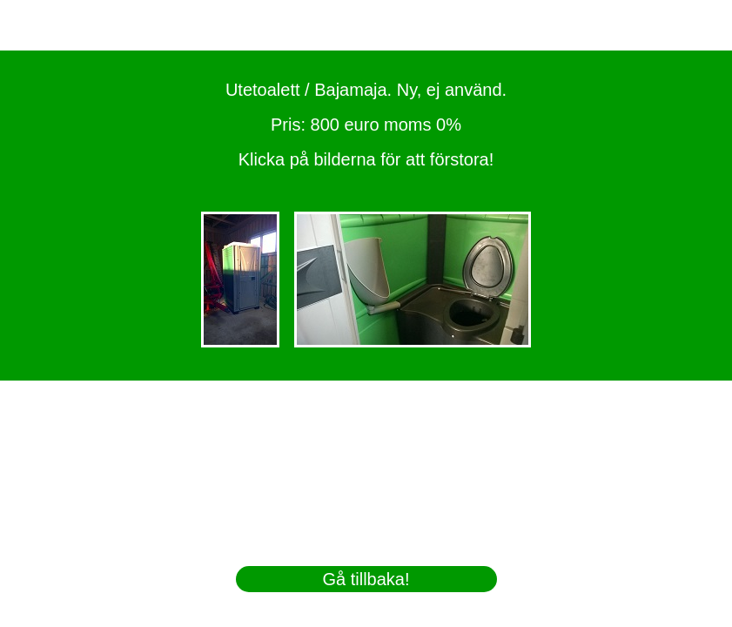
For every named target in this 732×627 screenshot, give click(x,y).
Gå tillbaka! (365, 579)
